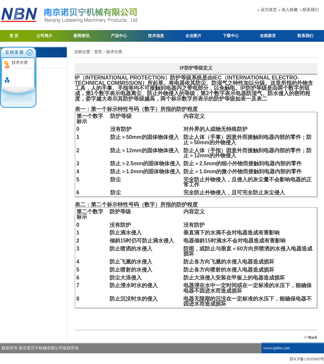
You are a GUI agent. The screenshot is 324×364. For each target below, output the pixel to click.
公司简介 (44, 35)
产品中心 (119, 35)
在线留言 (268, 35)
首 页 (13, 35)
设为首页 (269, 9)
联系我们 (311, 9)
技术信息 (156, 35)
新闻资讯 (81, 35)
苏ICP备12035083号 (307, 359)
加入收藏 (290, 9)
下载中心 (231, 35)
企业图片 (193, 35)
